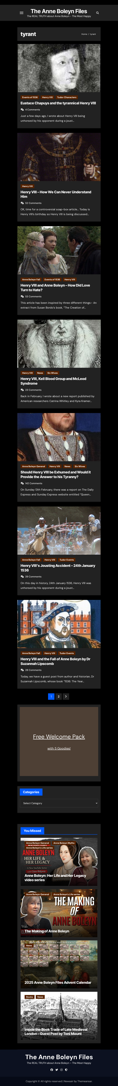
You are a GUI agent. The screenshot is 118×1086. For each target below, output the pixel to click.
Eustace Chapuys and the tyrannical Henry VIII (58, 103)
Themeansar (84, 1081)
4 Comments (32, 109)
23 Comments (33, 390)
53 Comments (33, 296)
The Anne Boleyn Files (59, 11)
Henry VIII (47, 97)
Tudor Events (67, 559)
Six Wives (52, 372)
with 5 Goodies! (59, 748)
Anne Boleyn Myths (63, 843)
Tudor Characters (66, 97)
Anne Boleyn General (33, 466)
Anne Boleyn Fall (31, 279)
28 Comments (33, 670)
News (40, 372)
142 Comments (33, 483)
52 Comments (33, 203)
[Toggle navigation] (21, 13)
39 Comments (33, 576)
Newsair (68, 1081)
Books (29, 996)
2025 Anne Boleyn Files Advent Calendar (58, 982)
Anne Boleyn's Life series (39, 847)
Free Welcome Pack (59, 736)
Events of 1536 (30, 97)
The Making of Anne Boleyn (47, 931)
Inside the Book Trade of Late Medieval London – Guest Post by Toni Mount (56, 1031)
